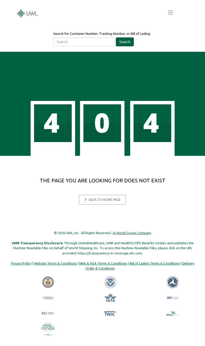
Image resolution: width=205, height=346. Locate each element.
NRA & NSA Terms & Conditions (103, 263)
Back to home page (102, 199)
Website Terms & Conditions (55, 263)
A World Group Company (132, 233)
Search (124, 42)
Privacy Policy (21, 263)
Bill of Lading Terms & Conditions (155, 263)
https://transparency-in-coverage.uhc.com (110, 253)
